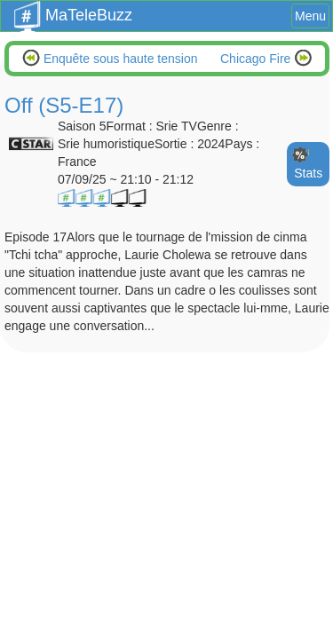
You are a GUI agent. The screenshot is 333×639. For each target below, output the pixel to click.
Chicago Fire (257, 58)
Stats (308, 173)
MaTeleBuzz (73, 10)
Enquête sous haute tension (118, 58)
